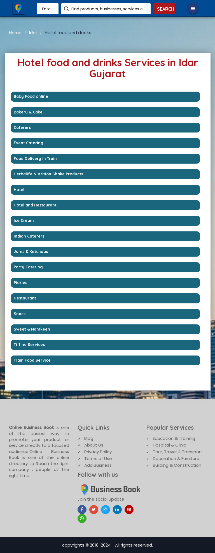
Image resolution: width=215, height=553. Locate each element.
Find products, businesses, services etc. (108, 9)
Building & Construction (177, 465)
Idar (33, 33)
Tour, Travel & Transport (177, 452)
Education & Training (174, 438)
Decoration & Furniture (176, 458)
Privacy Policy (98, 452)
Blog (88, 438)
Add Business (98, 465)
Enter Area (48, 9)
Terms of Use (98, 458)
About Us (93, 445)
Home (15, 33)
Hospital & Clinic (169, 445)
